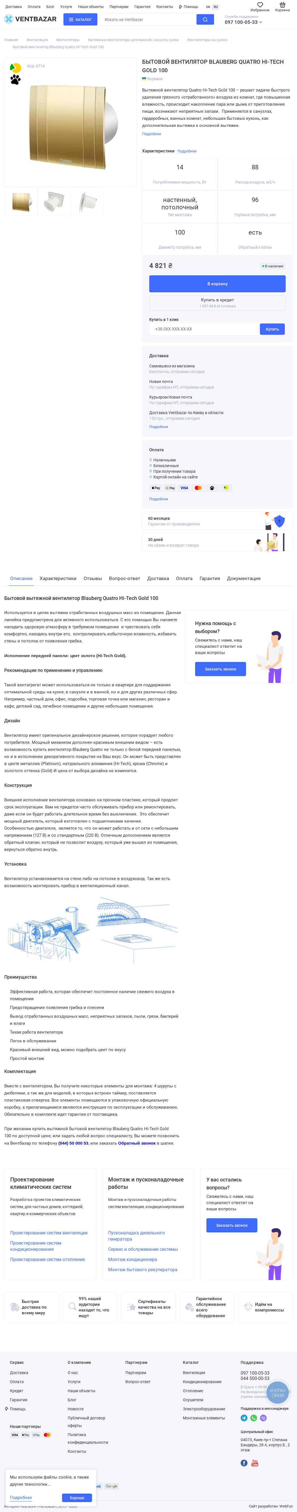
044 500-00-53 (255, 1378)
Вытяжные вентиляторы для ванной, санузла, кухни (133, 40)
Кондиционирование (202, 1381)
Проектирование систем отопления (47, 1259)
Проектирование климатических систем (40, 1183)
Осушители (193, 1400)
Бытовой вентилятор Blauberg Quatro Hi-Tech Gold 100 (58, 47)
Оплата (34, 7)
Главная (11, 40)
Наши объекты (91, 7)
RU (216, 7)
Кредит (16, 1391)
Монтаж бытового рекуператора (143, 1269)
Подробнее (158, 427)
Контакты (164, 7)
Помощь (188, 7)
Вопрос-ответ (138, 1381)
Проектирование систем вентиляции (48, 1233)
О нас (73, 1372)
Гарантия (142, 7)
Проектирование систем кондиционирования (35, 1246)
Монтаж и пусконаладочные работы (146, 1183)
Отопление (193, 1391)
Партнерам (119, 7)
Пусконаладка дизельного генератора (136, 1236)
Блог (50, 7)
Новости (76, 1409)
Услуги (66, 7)
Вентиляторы (68, 40)
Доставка (13, 7)
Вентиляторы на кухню (207, 40)
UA (208, 7)
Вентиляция (37, 40)
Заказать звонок (220, 669)
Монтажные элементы (204, 1418)
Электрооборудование (204, 1409)
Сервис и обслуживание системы (143, 1249)
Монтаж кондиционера (132, 1259)
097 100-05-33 (241, 22)
